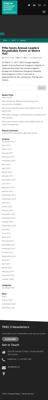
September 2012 (9, 225)
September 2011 (9, 256)
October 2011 (7, 252)
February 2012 (8, 241)
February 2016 (8, 157)
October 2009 (7, 279)
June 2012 (6, 233)
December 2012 (8, 214)
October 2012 (7, 222)
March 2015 (7, 172)
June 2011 (6, 260)
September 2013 (9, 199)
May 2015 (6, 164)
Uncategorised (36, 57)
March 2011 (7, 267)
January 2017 (7, 153)
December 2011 (8, 245)
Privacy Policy (14, 393)
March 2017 (7, 149)
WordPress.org (8, 307)
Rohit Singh (9, 57)
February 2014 (8, 187)
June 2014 (6, 183)
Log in (4, 296)
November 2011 (8, 248)
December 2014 (8, 180)
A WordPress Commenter (12, 133)
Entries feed (7, 300)
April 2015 (6, 168)
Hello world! (7, 97)
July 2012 (6, 229)
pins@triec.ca (14, 367)
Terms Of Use (28, 393)
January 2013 (7, 210)
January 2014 (7, 191)
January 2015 (7, 176)
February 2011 (8, 271)
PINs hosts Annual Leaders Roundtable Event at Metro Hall (21, 50)
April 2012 (6, 237)
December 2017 (8, 141)
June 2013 (6, 202)
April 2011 (6, 264)
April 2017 (6, 145)
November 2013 (8, 195)
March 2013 (7, 206)
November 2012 (8, 218)
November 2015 (8, 160)
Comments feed (8, 304)
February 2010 (8, 275)
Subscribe (10, 339)
